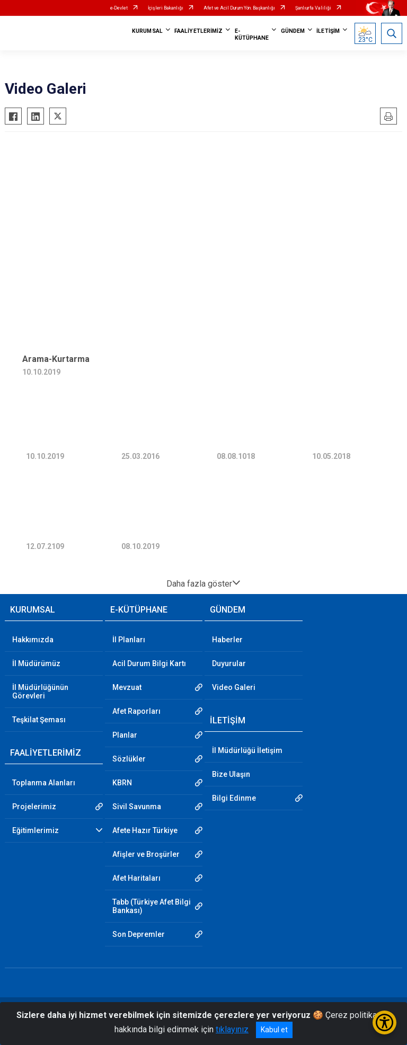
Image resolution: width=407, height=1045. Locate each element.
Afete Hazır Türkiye (145, 830)
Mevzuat (126, 687)
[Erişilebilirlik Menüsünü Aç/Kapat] (384, 1022)
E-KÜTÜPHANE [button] (252, 34)
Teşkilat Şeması (39, 719)
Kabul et (274, 1029)
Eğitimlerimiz (35, 830)
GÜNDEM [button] (293, 31)
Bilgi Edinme (234, 798)
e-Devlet (119, 8)
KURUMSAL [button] (147, 31)
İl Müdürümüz (36, 663)
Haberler (227, 639)
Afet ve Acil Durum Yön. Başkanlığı (239, 8)
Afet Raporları (136, 711)
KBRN (122, 782)
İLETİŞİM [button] (328, 31)
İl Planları (128, 639)
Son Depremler (138, 934)
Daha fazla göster (203, 584)
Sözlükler (129, 759)
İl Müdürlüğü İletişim (247, 750)
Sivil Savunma (136, 806)
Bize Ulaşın (231, 774)
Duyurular (229, 663)
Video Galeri (233, 687)
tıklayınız (232, 1029)
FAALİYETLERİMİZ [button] (198, 31)
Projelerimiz (34, 806)
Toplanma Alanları (43, 782)
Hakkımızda (33, 639)
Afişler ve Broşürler (146, 854)
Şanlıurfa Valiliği (313, 8)
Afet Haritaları (136, 878)
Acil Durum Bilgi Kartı (149, 663)
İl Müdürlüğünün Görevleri (40, 691)
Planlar (124, 735)
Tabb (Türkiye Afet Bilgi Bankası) (151, 906)
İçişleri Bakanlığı (165, 8)
